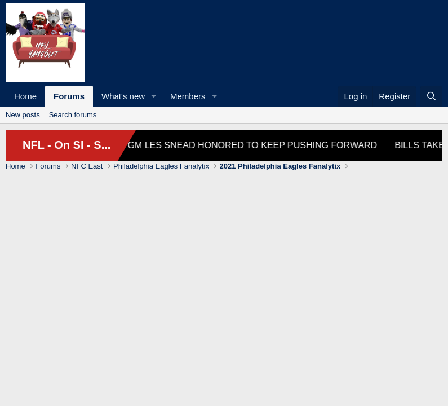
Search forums (73, 115)
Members (188, 96)
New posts (23, 115)
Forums (69, 96)
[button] (154, 96)
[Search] (431, 96)
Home (25, 96)
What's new (123, 96)
